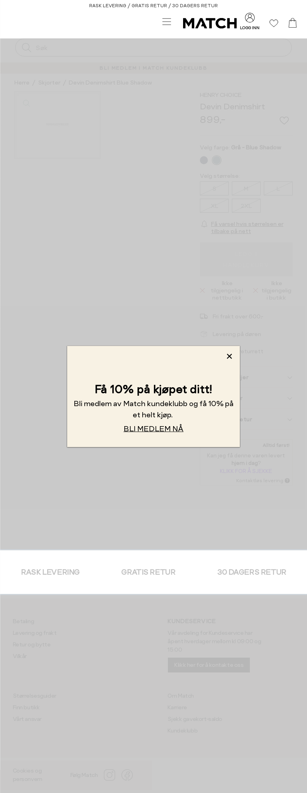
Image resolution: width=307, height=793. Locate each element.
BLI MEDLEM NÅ (153, 428)
